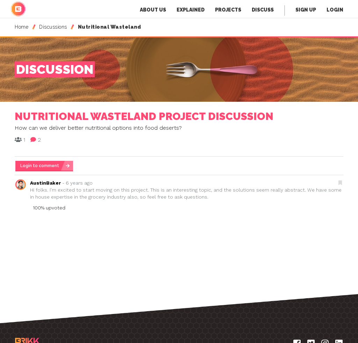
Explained (191, 10)
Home (21, 27)
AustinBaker (45, 183)
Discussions (53, 27)
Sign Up (305, 10)
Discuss (263, 10)
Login (335, 10)
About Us (153, 10)
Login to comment (39, 165)
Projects (228, 10)
